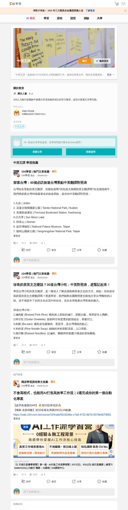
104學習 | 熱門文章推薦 (35, 171)
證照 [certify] (73, 18)
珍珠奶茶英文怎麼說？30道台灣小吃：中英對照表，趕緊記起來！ (61, 284)
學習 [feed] (46, 18)
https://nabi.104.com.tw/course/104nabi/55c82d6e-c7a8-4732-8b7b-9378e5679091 (62, 414)
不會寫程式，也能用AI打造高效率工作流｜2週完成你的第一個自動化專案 (62, 396)
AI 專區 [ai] (30, 18)
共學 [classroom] (99, 18)
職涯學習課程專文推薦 (34, 382)
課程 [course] (59, 18)
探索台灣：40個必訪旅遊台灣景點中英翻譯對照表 (50, 182)
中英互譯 (19, 126)
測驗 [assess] (86, 18)
